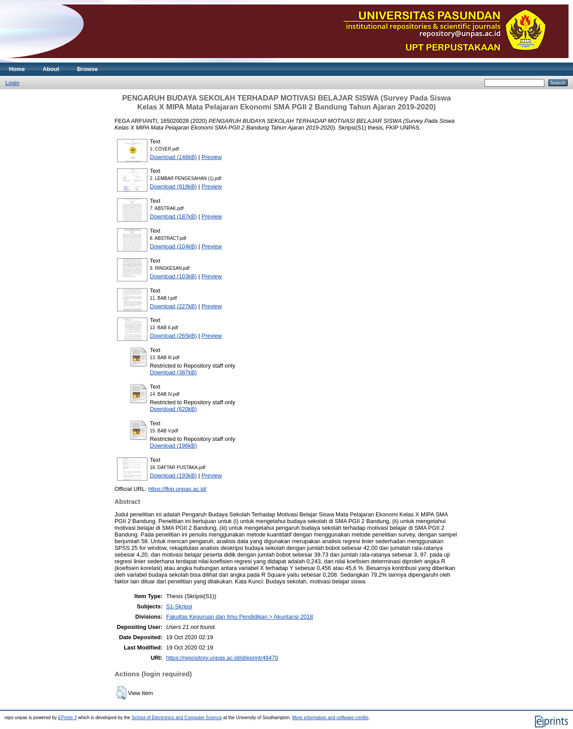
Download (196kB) (173, 445)
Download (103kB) (173, 276)
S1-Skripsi (179, 606)
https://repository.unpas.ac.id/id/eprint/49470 (222, 657)
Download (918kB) (173, 186)
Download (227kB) (173, 306)
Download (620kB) (173, 409)
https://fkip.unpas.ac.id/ (177, 489)
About (51, 69)
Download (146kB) (173, 157)
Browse (87, 69)
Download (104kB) (173, 246)
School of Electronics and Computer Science (176, 717)
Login (12, 83)
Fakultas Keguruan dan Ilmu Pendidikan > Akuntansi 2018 (239, 616)
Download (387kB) (173, 372)
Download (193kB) (173, 475)
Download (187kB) (173, 216)
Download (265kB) (173, 335)
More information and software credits (330, 717)
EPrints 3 (67, 717)
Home (17, 69)
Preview (211, 157)
